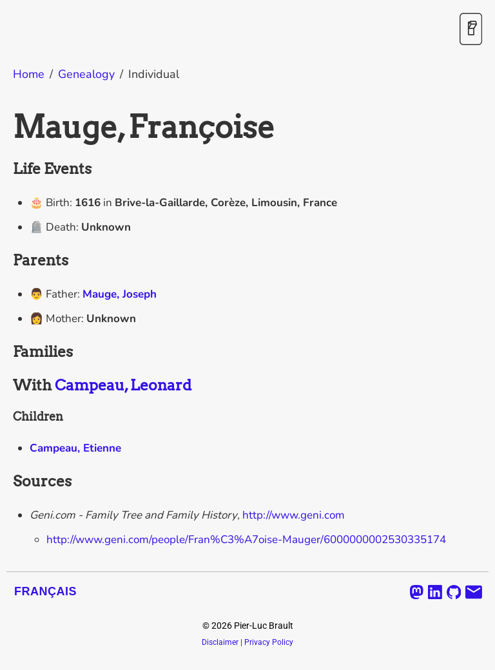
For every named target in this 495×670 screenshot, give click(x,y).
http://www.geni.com (293, 515)
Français (45, 591)
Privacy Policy (268, 642)
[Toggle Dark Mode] (471, 30)
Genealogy (86, 74)
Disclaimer (220, 642)
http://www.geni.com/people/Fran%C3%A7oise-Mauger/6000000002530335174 (246, 539)
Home (28, 74)
